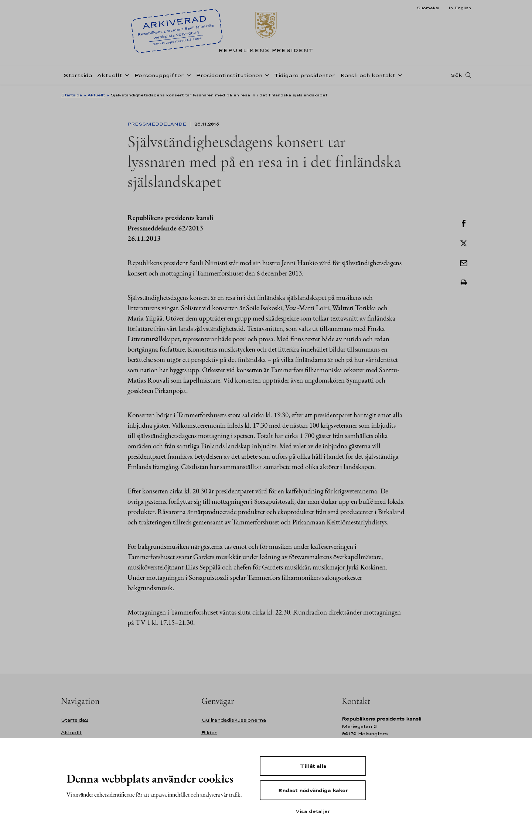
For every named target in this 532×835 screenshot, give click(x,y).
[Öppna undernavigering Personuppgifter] (187, 74)
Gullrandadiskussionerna (233, 720)
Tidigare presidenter (304, 75)
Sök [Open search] (456, 75)
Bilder (209, 732)
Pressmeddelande (157, 124)
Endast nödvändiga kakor (313, 790)
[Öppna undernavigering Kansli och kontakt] (398, 74)
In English (460, 7)
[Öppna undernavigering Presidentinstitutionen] (265, 74)
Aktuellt (109, 75)
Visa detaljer (313, 811)
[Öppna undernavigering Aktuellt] (125, 74)
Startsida (78, 75)
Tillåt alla (313, 766)
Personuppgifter (159, 75)
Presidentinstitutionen (229, 75)
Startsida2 (74, 720)
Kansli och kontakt (367, 75)
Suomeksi (428, 7)
